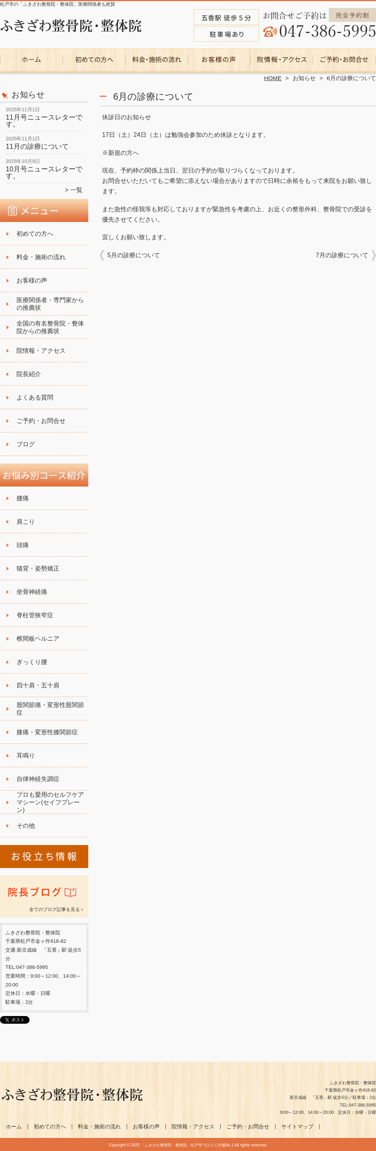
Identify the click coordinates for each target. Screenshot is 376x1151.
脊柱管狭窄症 (34, 615)
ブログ (25, 444)
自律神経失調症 (37, 779)
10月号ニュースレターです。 (44, 172)
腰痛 (22, 498)
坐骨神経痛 (31, 592)
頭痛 (22, 545)
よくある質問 (34, 397)
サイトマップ (297, 1127)
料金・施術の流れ (156, 60)
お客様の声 (219, 60)
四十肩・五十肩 (37, 685)
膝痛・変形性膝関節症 (47, 732)
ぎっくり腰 (31, 662)
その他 (25, 825)
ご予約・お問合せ (344, 60)
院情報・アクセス (282, 60)
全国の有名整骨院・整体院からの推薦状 (50, 327)
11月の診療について (37, 146)
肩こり (25, 521)
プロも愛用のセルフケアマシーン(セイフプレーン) (50, 802)
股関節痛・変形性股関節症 (50, 709)
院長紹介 (28, 374)
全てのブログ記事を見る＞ (56, 909)
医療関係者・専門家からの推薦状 (50, 304)
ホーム (31, 60)
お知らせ (304, 78)
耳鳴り (25, 755)
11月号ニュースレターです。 (44, 120)
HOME (273, 78)
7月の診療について (342, 255)
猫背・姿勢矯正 (37, 568)
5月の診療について (133, 255)
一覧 (76, 190)
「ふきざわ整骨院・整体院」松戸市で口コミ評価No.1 (187, 1145)
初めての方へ (94, 60)
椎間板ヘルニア (37, 638)
